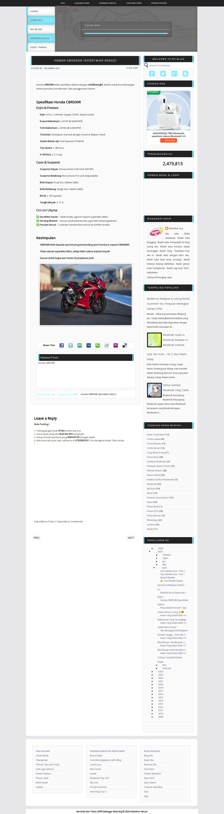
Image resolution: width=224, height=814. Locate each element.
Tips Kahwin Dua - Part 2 (172, 571)
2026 (160, 548)
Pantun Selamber (152, 773)
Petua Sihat (152, 506)
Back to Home (45, 394)
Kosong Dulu (40, 38)
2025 (160, 551)
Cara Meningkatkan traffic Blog (105, 760)
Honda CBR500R (66, 394)
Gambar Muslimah (156, 461)
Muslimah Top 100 (99, 778)
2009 (160, 716)
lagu (146, 796)
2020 (160, 684)
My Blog (36, 29)
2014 (160, 700)
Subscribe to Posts (44, 521)
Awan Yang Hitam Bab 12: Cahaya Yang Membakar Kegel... (172, 657)
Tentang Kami (133, 3)
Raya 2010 (149, 778)
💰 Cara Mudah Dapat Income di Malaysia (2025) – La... (171, 585)
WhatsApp (152, 520)
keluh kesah (42, 782)
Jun (164, 561)
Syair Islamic (150, 782)
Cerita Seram (153, 448)
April (164, 567)
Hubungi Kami (82, 3)
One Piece (149, 769)
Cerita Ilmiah (42, 755)
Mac (165, 665)
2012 (160, 707)
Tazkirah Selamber (153, 787)
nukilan (39, 787)
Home (34, 11)
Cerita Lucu (95, 764)
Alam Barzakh (43, 751)
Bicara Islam (96, 755)
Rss (63, 3)
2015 (160, 697)
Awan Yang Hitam (156, 434)
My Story (151, 488)
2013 (160, 703)
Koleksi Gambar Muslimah (160, 479)
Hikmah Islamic (154, 470)
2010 (160, 713)
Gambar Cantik (107, 3)
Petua (150, 502)
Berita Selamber (152, 751)
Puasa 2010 (153, 511)
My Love (94, 782)
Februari (167, 668)
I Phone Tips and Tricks (47, 764)
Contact (36, 20)
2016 (160, 694)
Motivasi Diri (150, 764)
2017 (160, 690)
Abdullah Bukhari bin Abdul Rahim (107, 751)
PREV (36, 538)
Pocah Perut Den (98, 787)
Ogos (165, 558)
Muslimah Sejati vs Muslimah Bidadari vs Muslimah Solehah (175, 340)
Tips (146, 791)
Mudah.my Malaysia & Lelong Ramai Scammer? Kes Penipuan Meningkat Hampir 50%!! (168, 303)
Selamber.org (176, 228)
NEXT (131, 538)
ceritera (151, 524)
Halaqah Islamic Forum (158, 466)
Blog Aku (148, 755)
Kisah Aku (149, 760)
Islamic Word (153, 475)
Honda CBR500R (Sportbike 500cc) (85, 60)
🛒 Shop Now (168, 140)
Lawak (93, 773)
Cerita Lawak (153, 439)
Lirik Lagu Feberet (45, 769)
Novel (150, 493)
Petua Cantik (42, 778)
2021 (160, 681)
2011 (160, 710)
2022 (160, 678)
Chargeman (42, 760)
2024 (160, 671)
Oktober (167, 554)
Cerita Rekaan (154, 443)
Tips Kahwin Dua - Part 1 (172, 574)
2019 (160, 687)
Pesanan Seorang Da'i (158, 497)
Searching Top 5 (98, 791)
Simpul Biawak (167, 577)
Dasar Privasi (159, 3)
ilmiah (150, 529)
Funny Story (153, 457)
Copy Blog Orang (156, 452)
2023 (160, 674)
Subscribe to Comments (70, 521)
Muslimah (152, 484)
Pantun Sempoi (43, 773)
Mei (164, 564)
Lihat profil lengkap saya (159, 277)
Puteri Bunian (153, 515)
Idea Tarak (38, 47)
